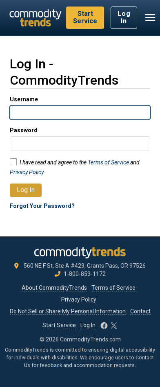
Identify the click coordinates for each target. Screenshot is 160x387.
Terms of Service (108, 162)
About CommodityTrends (54, 287)
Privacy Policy (26, 172)
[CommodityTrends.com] (35, 18)
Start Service (85, 17)
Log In (124, 17)
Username (24, 99)
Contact (140, 311)
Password (24, 130)
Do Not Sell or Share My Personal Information (68, 311)
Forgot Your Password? (42, 206)
